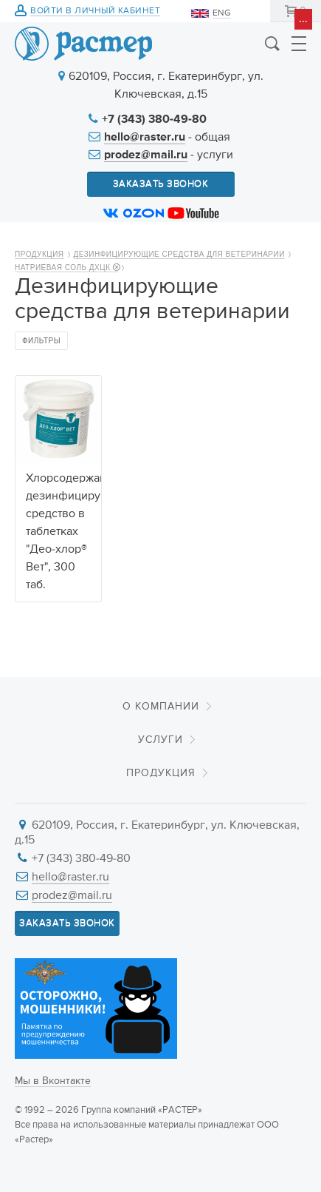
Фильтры (41, 341)
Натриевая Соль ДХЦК (66, 267)
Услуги (160, 740)
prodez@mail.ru (145, 155)
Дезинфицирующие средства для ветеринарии (179, 254)
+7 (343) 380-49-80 (154, 120)
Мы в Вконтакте (53, 1081)
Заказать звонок (161, 184)
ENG (222, 13)
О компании (160, 706)
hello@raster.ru (144, 138)
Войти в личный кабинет (95, 11)
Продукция (39, 254)
